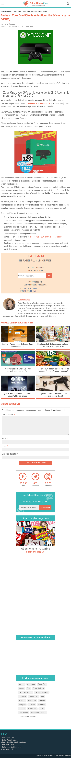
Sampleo (41, 704)
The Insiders (33, 696)
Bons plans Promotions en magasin (35, 11)
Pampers (22, 704)
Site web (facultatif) (10, 454)
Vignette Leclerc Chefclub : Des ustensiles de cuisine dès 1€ (18, 370)
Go (49, 276)
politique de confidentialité (54, 410)
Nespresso (32, 700)
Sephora (22, 708)
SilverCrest (32, 708)
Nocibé (42, 700)
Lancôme (22, 696)
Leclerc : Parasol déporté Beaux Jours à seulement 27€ (17, 345)
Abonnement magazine (35, 550)
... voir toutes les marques (29, 717)
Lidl (42, 696)
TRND (41, 708)
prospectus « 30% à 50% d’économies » (46, 237)
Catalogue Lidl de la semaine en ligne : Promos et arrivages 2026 (53, 345)
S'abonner (45, 507)
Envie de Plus (38, 688)
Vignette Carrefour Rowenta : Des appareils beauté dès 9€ (53, 394)
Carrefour (31, 684)
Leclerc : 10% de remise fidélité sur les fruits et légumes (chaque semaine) (53, 370)
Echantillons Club (6, 11)
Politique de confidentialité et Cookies (59, 756)
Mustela (22, 700)
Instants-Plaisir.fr (25, 692)
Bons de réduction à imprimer (14, 742)
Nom (4, 438)
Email (4, 446)
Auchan (21, 684)
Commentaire (8, 414)
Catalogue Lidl (8, 737)
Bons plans (17, 11)
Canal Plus (42, 684)
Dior (28, 688)
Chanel (21, 688)
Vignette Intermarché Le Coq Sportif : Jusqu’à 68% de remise (17, 394)
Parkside (31, 704)
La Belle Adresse (41, 692)
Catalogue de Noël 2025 (12, 747)
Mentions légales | (42, 756)
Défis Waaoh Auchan (10, 740)
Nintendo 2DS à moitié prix (39, 103)
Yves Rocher (23, 713)
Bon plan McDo (8, 744)
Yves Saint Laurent (38, 713)
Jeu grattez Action (9, 749)
